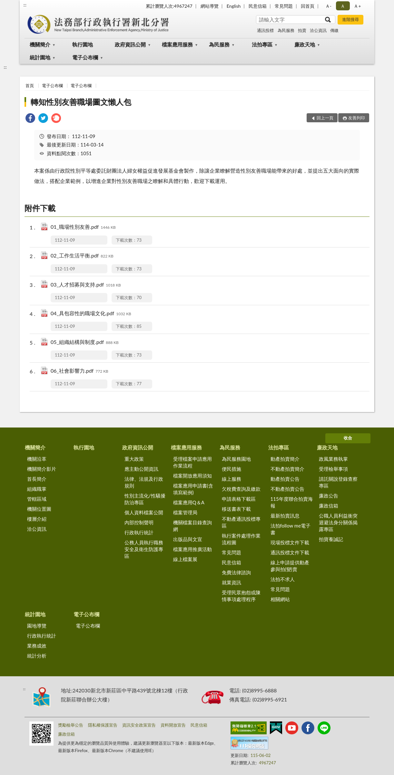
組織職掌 (36, 489)
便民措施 (231, 469)
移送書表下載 (236, 509)
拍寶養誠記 (331, 539)
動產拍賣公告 (285, 479)
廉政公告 (328, 495)
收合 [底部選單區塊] (348, 437)
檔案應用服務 (177, 44)
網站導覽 (210, 6)
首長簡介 (36, 479)
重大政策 (134, 459)
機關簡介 (40, 44)
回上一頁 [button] (325, 117)
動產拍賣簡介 (285, 459)
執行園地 (82, 44)
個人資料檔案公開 (143, 512)
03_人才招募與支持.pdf (86, 285)
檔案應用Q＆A (188, 502)
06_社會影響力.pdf (79, 371)
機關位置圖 (39, 509)
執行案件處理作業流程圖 (241, 539)
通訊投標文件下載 (290, 552)
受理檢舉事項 (333, 469)
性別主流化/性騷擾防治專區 (144, 499)
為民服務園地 (236, 459)
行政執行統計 (138, 532)
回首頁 (307, 6)
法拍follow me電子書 (291, 529)
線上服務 (231, 479)
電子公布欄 (85, 57)
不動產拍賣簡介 (287, 469)
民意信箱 (258, 6)
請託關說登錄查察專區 (338, 482)
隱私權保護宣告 (102, 725)
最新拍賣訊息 (285, 515)
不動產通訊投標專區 (241, 522)
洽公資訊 (318, 30)
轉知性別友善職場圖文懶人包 (81, 101)
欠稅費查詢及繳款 (241, 489)
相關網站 (280, 599)
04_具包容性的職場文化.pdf (91, 313)
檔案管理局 (185, 512)
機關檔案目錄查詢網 (192, 525)
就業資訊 (231, 582)
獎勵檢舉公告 (70, 725)
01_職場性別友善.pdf (83, 227)
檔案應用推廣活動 (192, 549)
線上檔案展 (185, 559)
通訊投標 (265, 30)
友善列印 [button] (356, 117)
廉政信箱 (328, 505)
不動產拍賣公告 (287, 489)
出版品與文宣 (187, 539)
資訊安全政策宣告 (139, 725)
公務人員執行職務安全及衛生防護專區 (143, 549)
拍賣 (302, 30)
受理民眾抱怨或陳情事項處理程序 (241, 595)
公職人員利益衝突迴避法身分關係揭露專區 (338, 522)
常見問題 (284, 6)
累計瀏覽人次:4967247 (169, 6)
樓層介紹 (36, 519)
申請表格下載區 (239, 499)
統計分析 (36, 656)
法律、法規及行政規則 (143, 482)
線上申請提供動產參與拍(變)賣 (290, 565)
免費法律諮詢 (236, 572)
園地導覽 (36, 626)
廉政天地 (304, 44)
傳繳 (334, 30)
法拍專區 (262, 44)
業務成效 (36, 646)
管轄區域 (36, 499)
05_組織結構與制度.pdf (85, 342)
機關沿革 (36, 459)
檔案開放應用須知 (192, 475)
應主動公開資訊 (141, 469)
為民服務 (286, 30)
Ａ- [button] (328, 6)
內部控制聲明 (138, 522)
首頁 (29, 85)
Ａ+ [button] (357, 6)
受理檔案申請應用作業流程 (192, 462)
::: (24, 4)
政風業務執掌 (333, 459)
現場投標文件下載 (290, 542)
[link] (30, 119)
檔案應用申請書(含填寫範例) (193, 489)
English (234, 6)
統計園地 (40, 57)
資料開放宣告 (173, 725)
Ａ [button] (342, 6)
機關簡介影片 (41, 469)
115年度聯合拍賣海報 (292, 502)
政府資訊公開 (130, 44)
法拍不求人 (283, 579)
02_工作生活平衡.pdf (82, 256)
